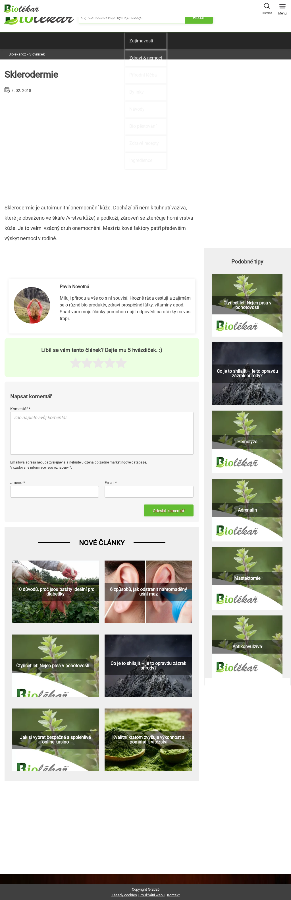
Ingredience (140, 160)
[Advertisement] (102, 146)
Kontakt (173, 895)
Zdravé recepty (144, 143)
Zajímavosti (141, 41)
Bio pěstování (143, 126)
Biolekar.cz (17, 54)
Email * (111, 482)
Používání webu (152, 895)
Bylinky (136, 92)
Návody (137, 109)
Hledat (267, 8)
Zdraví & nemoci (145, 58)
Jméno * (17, 482)
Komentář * (20, 409)
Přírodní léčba (143, 75)
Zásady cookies (124, 895)
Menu (282, 7)
